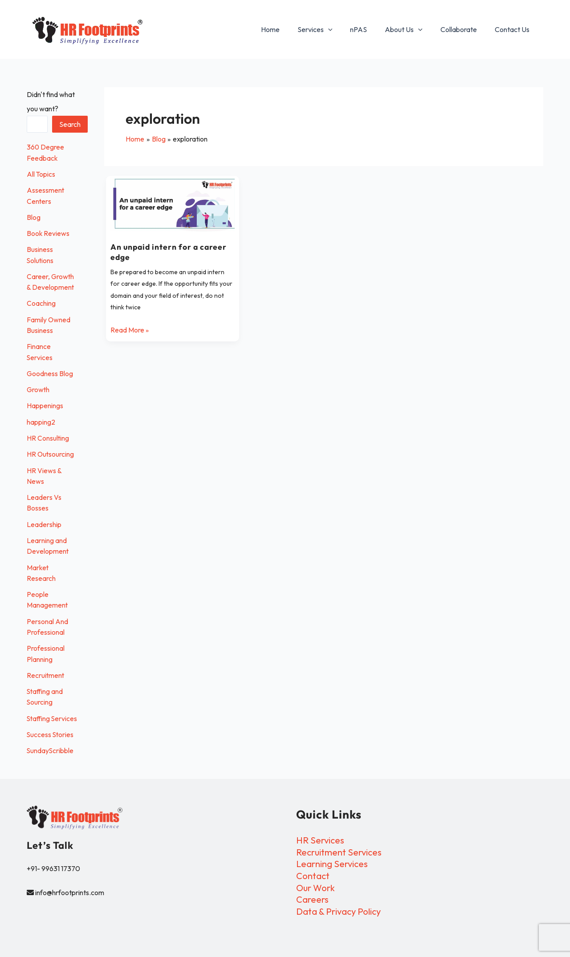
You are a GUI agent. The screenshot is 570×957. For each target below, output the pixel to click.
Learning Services (332, 863)
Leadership (44, 520)
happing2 (41, 419)
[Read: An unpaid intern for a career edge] (172, 203)
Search (70, 124)
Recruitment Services (339, 852)
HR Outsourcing (51, 451)
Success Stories (51, 739)
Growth (38, 387)
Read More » (129, 329)
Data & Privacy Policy (338, 910)
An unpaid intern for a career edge (169, 252)
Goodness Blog (50, 371)
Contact (313, 875)
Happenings (45, 403)
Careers (312, 898)
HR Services (320, 840)
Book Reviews (48, 232)
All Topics (41, 173)
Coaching (41, 301)
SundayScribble (50, 755)
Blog (34, 216)
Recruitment (46, 670)
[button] (344, 29)
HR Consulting (48, 435)
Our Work (315, 887)
